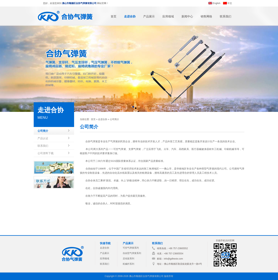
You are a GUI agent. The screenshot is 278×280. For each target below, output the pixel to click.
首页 (113, 16)
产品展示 (149, 16)
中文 (229, 3)
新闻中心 (187, 16)
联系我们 (225, 16)
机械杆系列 (128, 264)
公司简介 (43, 130)
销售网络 (206, 16)
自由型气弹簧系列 (132, 253)
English (216, 3)
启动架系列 (128, 258)
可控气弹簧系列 (131, 247)
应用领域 (168, 16)
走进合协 (130, 16)
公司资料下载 (46, 153)
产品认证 (43, 138)
